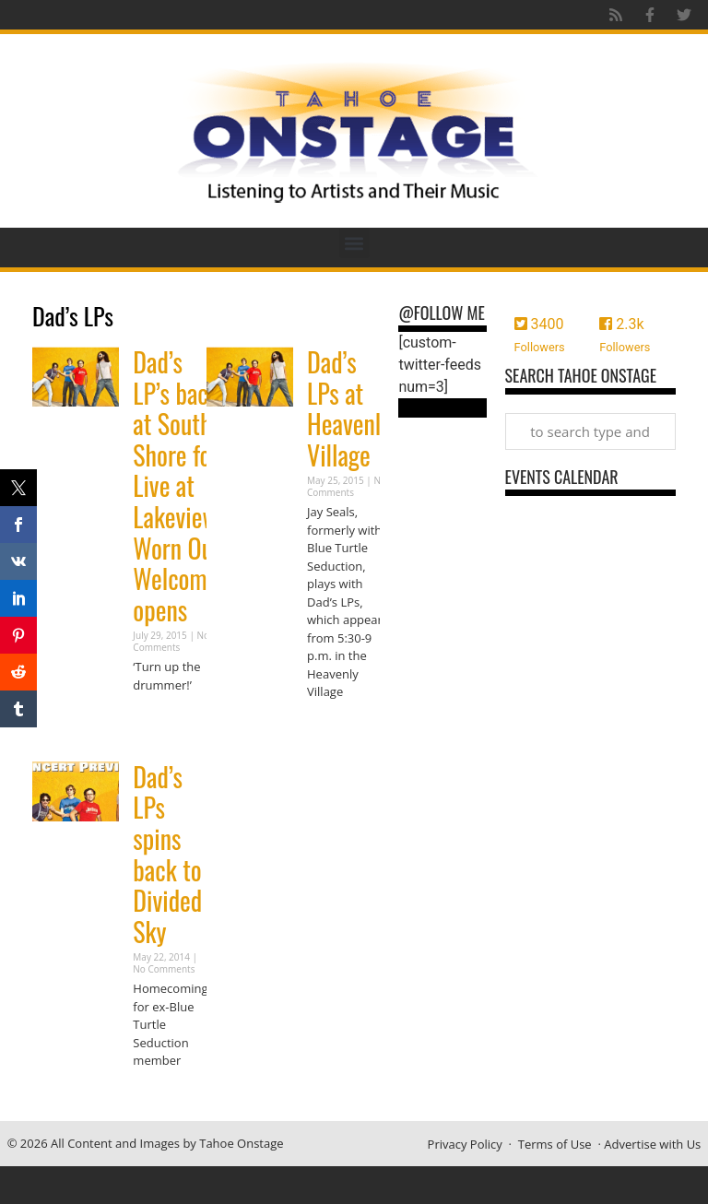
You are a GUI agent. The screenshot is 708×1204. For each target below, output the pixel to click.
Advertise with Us (652, 1144)
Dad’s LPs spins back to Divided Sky (167, 854)
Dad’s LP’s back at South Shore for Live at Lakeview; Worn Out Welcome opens (178, 486)
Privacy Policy (465, 1144)
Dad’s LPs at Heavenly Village (349, 408)
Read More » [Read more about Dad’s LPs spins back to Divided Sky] (165, 1096)
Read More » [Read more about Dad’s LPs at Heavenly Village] (339, 728)
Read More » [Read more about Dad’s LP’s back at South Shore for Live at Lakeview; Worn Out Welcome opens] (165, 720)
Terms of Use (555, 1144)
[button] (354, 243)
